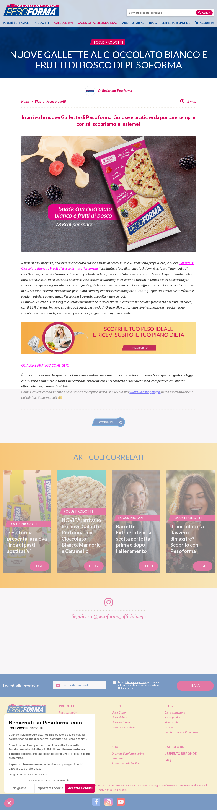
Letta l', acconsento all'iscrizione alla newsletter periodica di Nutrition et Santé (136, 685)
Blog (153, 23)
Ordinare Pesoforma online (128, 753)
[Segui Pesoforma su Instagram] (108, 802)
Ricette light (172, 722)
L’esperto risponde (176, 22)
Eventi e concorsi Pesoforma (181, 732)
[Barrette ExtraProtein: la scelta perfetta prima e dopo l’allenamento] (136, 521)
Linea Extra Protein (123, 727)
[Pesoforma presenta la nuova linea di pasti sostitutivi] (27, 521)
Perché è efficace (16, 22)
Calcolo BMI (63, 22)
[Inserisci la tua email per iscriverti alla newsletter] (79, 685)
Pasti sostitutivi (68, 712)
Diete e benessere (175, 712)
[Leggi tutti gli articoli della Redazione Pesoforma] (108, 92)
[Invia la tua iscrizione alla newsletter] (195, 686)
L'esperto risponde (181, 753)
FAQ (168, 760)
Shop (116, 747)
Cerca (204, 12)
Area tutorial (133, 23)
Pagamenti (118, 758)
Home (25, 101)
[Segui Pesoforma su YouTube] (121, 802)
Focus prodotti (56, 101)
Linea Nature (119, 717)
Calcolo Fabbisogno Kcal (97, 22)
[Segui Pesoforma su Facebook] (96, 802)
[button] (108, 422)
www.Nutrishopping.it (144, 392)
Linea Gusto (119, 712)
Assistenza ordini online (125, 763)
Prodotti (41, 23)
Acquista (204, 23)
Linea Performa (121, 722)
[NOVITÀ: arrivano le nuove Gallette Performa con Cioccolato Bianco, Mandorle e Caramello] (81, 521)
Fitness (169, 727)
